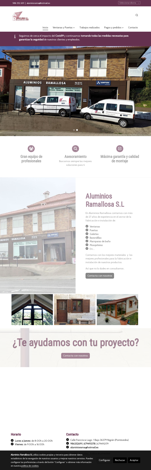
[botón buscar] (137, 15)
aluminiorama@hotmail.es (38, 3)
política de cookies (30, 465)
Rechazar (120, 460)
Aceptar (134, 460)
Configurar (104, 460)
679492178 (89, 443)
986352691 (76, 443)
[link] (20, 15)
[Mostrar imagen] (32, 309)
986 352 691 (19, 3)
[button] (64, 28)
